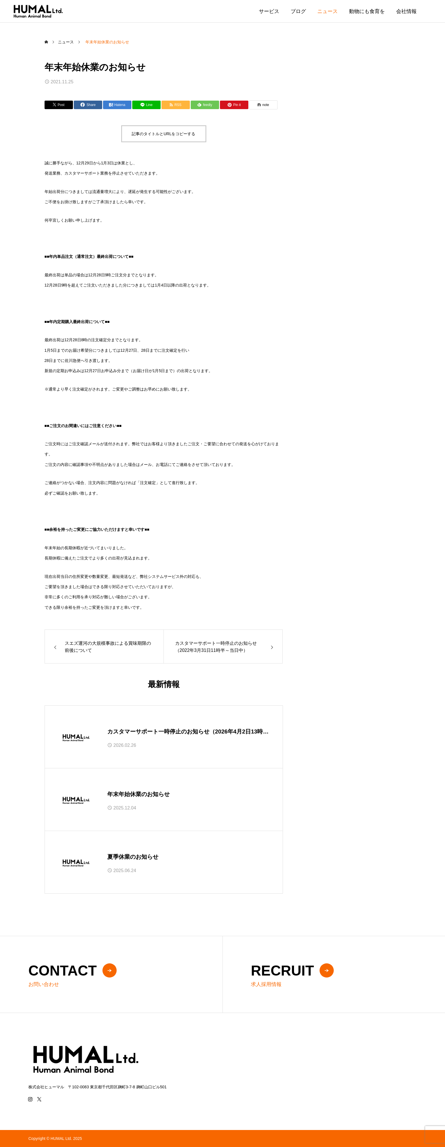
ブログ (298, 11)
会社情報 (406, 11)
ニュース (327, 11)
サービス (269, 11)
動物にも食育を (367, 11)
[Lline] (146, 105)
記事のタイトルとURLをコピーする (163, 134)
